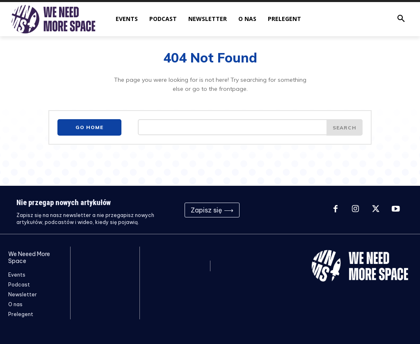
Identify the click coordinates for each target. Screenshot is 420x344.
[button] (401, 19)
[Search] (344, 127)
